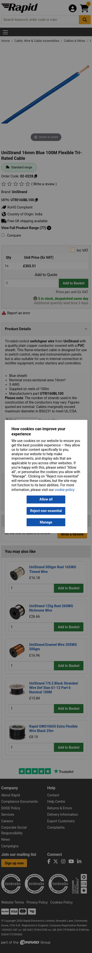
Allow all (46, 499)
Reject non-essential (46, 511)
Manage (46, 522)
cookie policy (65, 490)
